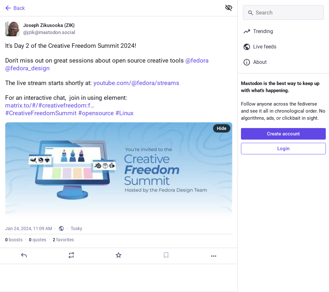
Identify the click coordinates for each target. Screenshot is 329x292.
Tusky (76, 228)
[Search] (283, 12)
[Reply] (24, 255)
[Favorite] (118, 255)
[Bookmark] (166, 255)
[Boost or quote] (71, 255)
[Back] (110, 8)
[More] (214, 256)
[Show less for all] (228, 7)
